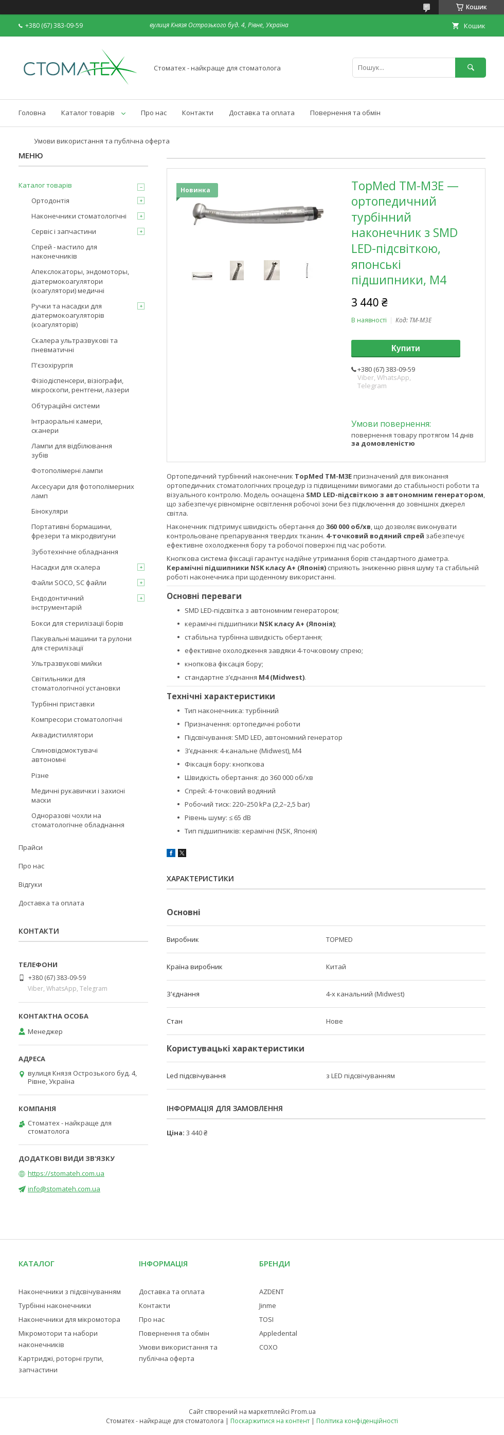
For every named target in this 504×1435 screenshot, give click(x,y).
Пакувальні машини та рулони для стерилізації (81, 643)
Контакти (197, 112)
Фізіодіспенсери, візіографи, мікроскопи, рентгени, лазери (80, 385)
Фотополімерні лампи (67, 470)
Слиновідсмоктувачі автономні (64, 755)
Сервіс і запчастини (63, 231)
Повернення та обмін (345, 112)
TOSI (266, 1319)
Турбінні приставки (63, 704)
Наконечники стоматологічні (79, 216)
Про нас (154, 112)
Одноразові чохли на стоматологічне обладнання (77, 820)
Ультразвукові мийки (66, 663)
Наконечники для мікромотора (69, 1319)
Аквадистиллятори (62, 734)
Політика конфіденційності (357, 1420)
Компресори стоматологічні (76, 719)
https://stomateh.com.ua (66, 1173)
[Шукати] (470, 68)
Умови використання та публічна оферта (102, 141)
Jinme (267, 1305)
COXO (268, 1347)
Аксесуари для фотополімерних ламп (82, 491)
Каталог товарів (88, 112)
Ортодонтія (50, 200)
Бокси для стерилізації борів (77, 623)
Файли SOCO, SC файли (68, 582)
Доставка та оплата (262, 112)
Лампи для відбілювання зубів (71, 450)
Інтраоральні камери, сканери (66, 425)
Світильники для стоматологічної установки (75, 683)
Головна (32, 112)
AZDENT (271, 1291)
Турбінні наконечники (55, 1305)
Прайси (31, 847)
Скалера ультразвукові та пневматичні (74, 345)
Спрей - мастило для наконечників (64, 251)
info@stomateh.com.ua (64, 1189)
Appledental (278, 1333)
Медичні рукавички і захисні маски (78, 795)
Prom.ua (303, 1411)
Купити (405, 348)
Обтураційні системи (65, 405)
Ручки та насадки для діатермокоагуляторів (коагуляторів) (67, 315)
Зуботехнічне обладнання (74, 551)
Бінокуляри (49, 511)
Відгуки (30, 884)
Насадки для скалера (65, 567)
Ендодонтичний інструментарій (57, 602)
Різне (40, 775)
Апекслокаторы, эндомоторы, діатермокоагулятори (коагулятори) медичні (80, 281)
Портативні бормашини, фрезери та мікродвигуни (73, 531)
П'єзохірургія (52, 365)
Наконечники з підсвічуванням (70, 1291)
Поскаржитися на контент (270, 1420)
